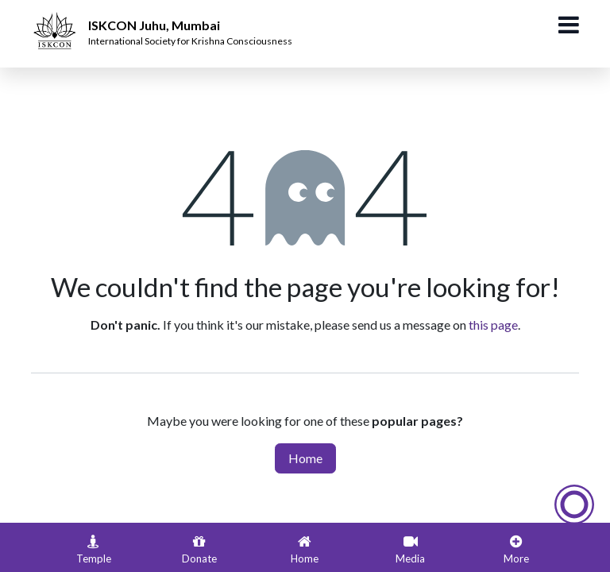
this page (493, 324)
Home (305, 458)
